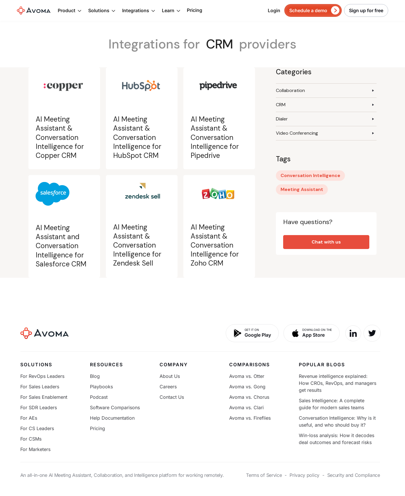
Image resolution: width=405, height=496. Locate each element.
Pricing (194, 10)
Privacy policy (304, 475)
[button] (70, 10)
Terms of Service (264, 475)
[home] (33, 10)
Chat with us (326, 242)
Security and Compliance (353, 475)
